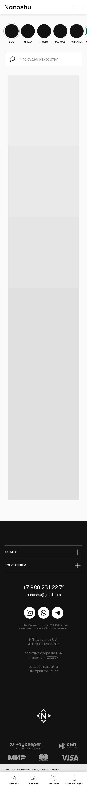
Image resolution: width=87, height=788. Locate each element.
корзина (54, 783)
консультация (74, 783)
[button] (33, 778)
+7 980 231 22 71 (44, 587)
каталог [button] (34, 783)
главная (14, 783)
